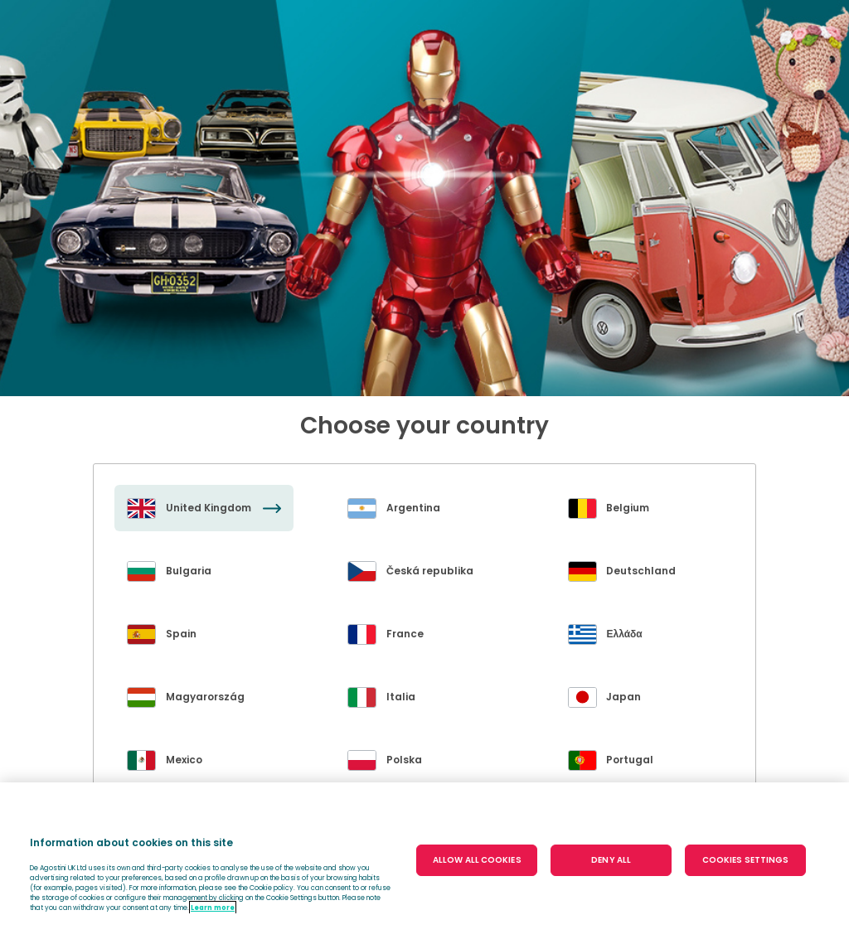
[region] (424, 863)
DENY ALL (611, 860)
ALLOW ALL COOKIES (477, 860)
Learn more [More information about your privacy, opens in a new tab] (213, 908)
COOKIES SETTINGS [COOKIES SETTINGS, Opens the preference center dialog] (745, 860)
